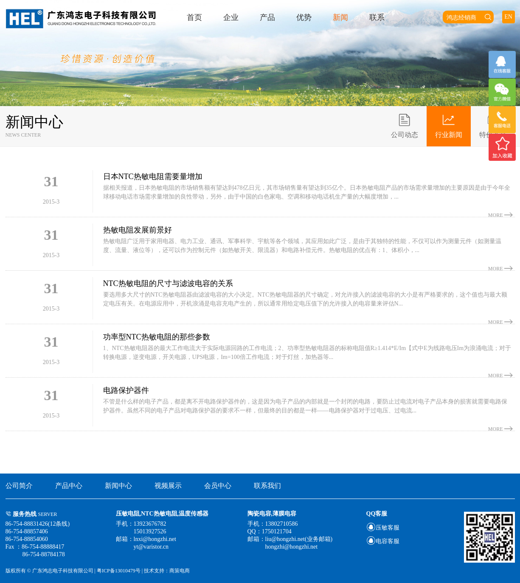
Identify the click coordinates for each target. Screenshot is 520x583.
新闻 (340, 17)
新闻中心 (118, 485)
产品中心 (68, 485)
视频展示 (168, 485)
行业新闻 (448, 125)
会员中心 (217, 485)
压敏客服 (382, 527)
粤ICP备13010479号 (119, 571)
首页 (194, 17)
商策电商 (179, 571)
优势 (304, 17)
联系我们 (267, 485)
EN (508, 17)
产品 (267, 17)
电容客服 (382, 541)
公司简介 (19, 485)
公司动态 (404, 125)
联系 (377, 17)
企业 (231, 17)
